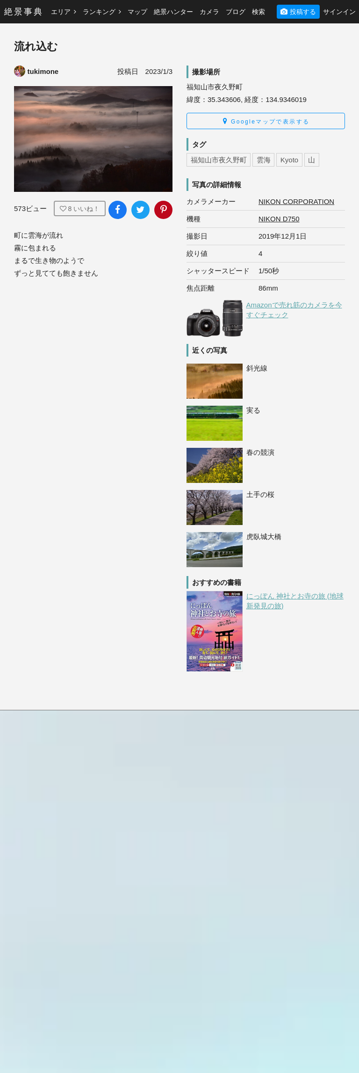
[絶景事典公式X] (75, 911)
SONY (279, 855)
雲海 (264, 160)
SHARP (281, 902)
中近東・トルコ (122, 826)
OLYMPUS (286, 831)
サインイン (339, 11)
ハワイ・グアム (122, 791)
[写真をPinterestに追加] (163, 210)
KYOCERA (286, 1008)
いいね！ (80, 208)
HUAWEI (283, 925)
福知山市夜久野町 (219, 160)
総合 (191, 755)
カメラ (209, 11)
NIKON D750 (279, 219)
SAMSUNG (286, 843)
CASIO (280, 973)
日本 (106, 755)
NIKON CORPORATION (296, 201)
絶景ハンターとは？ (299, 755)
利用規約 (27, 827)
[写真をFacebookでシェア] (117, 210)
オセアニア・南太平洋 (132, 802)
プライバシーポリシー (47, 839)
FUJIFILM (284, 890)
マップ (137, 11)
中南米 (109, 779)
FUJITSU (283, 984)
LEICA (279, 996)
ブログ (235, 11)
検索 (258, 11)
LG (274, 1020)
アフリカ (113, 850)
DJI (275, 961)
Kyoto (289, 160)
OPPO (279, 938)
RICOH (280, 866)
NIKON (280, 807)
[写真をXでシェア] (140, 210)
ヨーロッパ (116, 838)
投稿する (298, 11)
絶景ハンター (173, 11)
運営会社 (27, 850)
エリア (63, 11)
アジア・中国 (119, 814)
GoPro (279, 949)
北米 (106, 767)
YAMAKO (238, 1056)
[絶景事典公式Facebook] (22, 911)
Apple (278, 820)
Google (280, 914)
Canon (279, 796)
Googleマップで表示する (266, 121)
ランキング (102, 11)
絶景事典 (23, 11)
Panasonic (285, 879)
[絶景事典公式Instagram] (49, 911)
